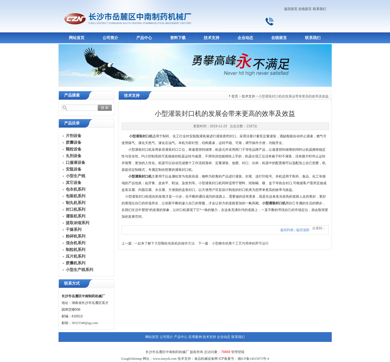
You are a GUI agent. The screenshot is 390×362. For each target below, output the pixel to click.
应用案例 (195, 337)
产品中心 (144, 38)
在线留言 (305, 9)
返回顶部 (302, 230)
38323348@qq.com (85, 323)
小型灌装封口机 (140, 136)
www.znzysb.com (164, 359)
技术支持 (211, 38)
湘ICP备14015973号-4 (253, 359)
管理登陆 (237, 352)
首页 (234, 96)
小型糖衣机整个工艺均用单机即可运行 (240, 243)
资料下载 (178, 38)
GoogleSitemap (131, 359)
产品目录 (72, 123)
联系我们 (319, 9)
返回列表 (287, 230)
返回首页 (290, 9)
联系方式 (72, 283)
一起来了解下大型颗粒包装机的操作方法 (164, 243)
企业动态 (245, 38)
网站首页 (76, 38)
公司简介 (110, 38)
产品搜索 (72, 95)
